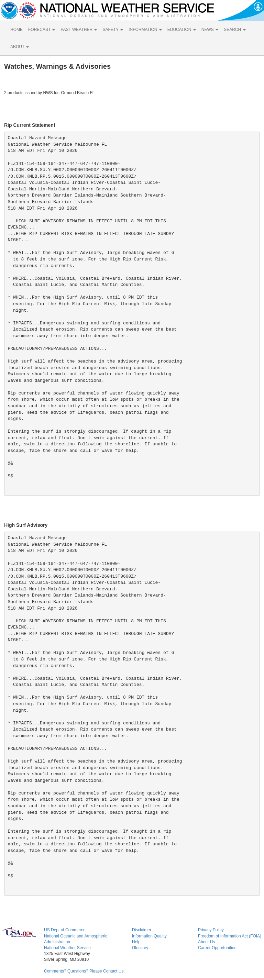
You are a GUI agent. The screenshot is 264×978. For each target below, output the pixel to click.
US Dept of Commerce (65, 929)
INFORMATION (145, 29)
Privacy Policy (211, 929)
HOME (16, 29)
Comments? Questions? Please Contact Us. (84, 971)
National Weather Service (67, 947)
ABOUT (19, 46)
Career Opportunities (217, 947)
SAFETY (112, 29)
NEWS (209, 29)
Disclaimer (141, 929)
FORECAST (41, 29)
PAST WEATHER (78, 29)
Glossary (140, 947)
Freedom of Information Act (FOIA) (229, 936)
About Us (206, 942)
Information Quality (149, 936)
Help (136, 942)
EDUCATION (181, 29)
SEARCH (234, 29)
